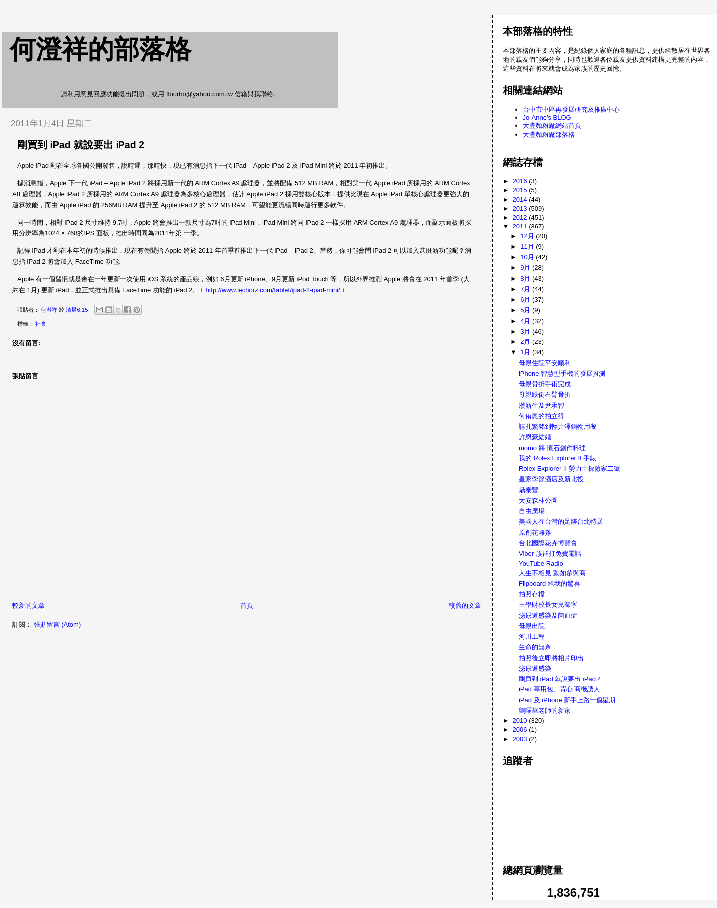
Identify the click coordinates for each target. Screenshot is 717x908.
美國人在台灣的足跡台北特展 (561, 521)
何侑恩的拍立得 (541, 416)
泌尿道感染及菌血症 (548, 615)
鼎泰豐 (528, 490)
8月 (526, 278)
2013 (521, 208)
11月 (528, 246)
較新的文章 (28, 605)
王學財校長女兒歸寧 (548, 604)
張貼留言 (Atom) (57, 624)
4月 (526, 321)
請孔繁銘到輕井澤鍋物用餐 (558, 426)
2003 (521, 739)
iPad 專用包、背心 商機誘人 (559, 689)
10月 (528, 257)
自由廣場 (532, 511)
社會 (40, 324)
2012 (521, 217)
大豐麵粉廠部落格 (549, 134)
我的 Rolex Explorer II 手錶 (557, 458)
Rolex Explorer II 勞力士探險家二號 (569, 468)
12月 (528, 236)
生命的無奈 (535, 647)
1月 (526, 352)
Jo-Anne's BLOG (547, 117)
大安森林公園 (538, 500)
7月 (526, 289)
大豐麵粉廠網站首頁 (552, 125)
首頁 (246, 605)
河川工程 (532, 636)
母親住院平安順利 (545, 363)
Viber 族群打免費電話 (550, 553)
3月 (526, 331)
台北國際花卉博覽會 (548, 543)
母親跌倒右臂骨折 (545, 394)
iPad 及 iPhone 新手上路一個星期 (567, 700)
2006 (521, 729)
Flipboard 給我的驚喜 (549, 583)
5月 (526, 310)
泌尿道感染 (535, 668)
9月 (526, 267)
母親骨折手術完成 (545, 384)
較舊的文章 (465, 605)
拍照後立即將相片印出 (551, 658)
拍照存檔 (532, 594)
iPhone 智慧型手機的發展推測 (562, 373)
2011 (521, 226)
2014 (521, 199)
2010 (521, 720)
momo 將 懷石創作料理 (552, 448)
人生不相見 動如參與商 (552, 573)
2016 (521, 181)
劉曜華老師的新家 (545, 710)
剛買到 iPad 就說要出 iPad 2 (560, 678)
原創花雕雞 (535, 532)
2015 (521, 190)
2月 (526, 341)
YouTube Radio (541, 563)
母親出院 (532, 626)
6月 (526, 299)
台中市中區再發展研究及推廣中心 (571, 109)
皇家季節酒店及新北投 (551, 479)
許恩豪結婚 (535, 437)
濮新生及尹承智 (541, 405)
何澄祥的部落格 (100, 49)
